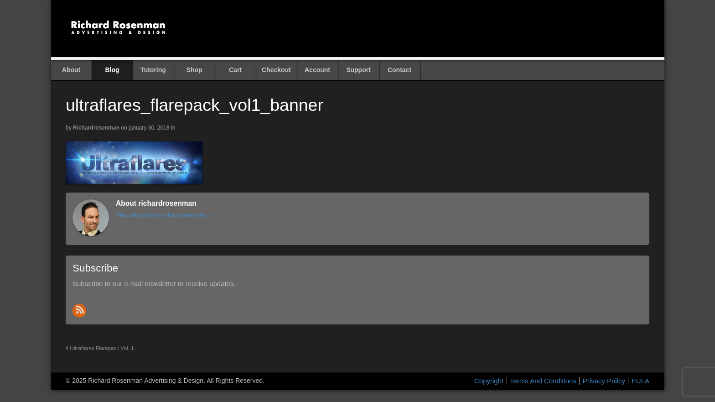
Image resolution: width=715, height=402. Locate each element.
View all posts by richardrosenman (164, 215)
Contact (399, 69)
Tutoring (153, 69)
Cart (235, 69)
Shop (194, 69)
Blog (112, 69)
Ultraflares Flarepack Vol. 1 (100, 348)
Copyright (488, 381)
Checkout (276, 69)
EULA (640, 381)
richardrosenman (96, 128)
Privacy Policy (604, 381)
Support (358, 69)
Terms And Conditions (543, 381)
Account (317, 69)
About (71, 69)
